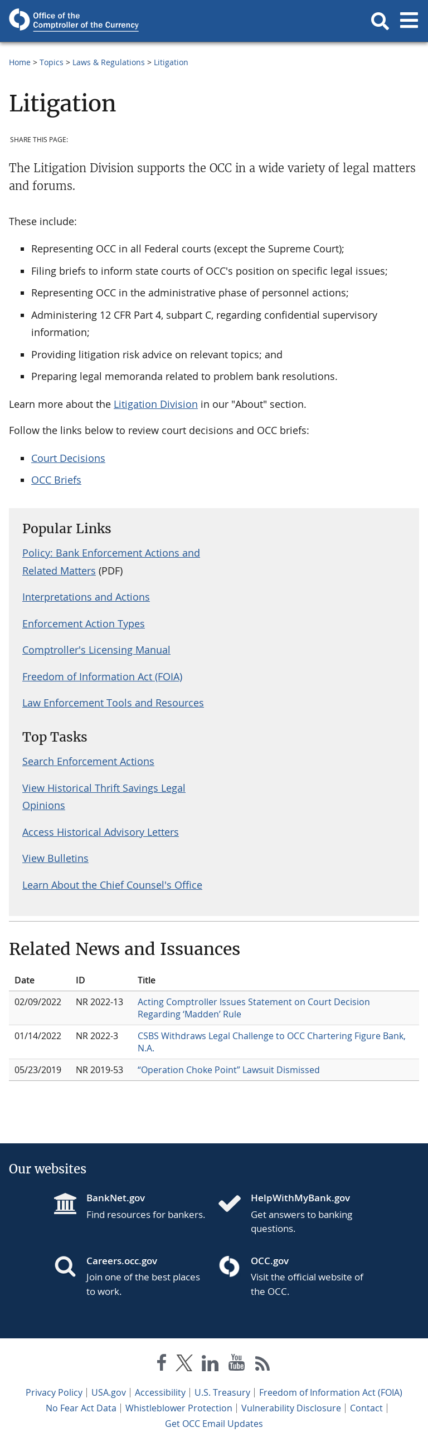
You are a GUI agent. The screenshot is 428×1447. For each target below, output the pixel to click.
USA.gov (108, 1392)
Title (146, 980)
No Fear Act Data (81, 1408)
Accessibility (160, 1392)
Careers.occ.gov (121, 1260)
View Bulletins (55, 858)
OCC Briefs (56, 479)
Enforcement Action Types (83, 623)
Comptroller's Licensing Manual (96, 649)
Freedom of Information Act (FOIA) (102, 676)
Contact (366, 1408)
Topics (52, 62)
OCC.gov (270, 1260)
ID (80, 980)
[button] (380, 21)
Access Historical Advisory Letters (100, 832)
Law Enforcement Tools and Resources (113, 702)
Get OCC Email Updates (214, 1423)
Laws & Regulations (108, 62)
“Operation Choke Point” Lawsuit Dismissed (229, 1070)
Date (24, 980)
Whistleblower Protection (178, 1408)
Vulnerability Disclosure (291, 1408)
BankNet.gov (115, 1197)
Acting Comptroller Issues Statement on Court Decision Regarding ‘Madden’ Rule (254, 1008)
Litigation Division (156, 404)
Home (20, 62)
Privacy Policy (54, 1392)
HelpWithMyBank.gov (300, 1197)
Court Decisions (68, 458)
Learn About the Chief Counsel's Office (112, 884)
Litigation (171, 62)
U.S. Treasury (222, 1392)
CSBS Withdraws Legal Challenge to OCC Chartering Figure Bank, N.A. (272, 1042)
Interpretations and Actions (86, 596)
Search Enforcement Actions (88, 761)
